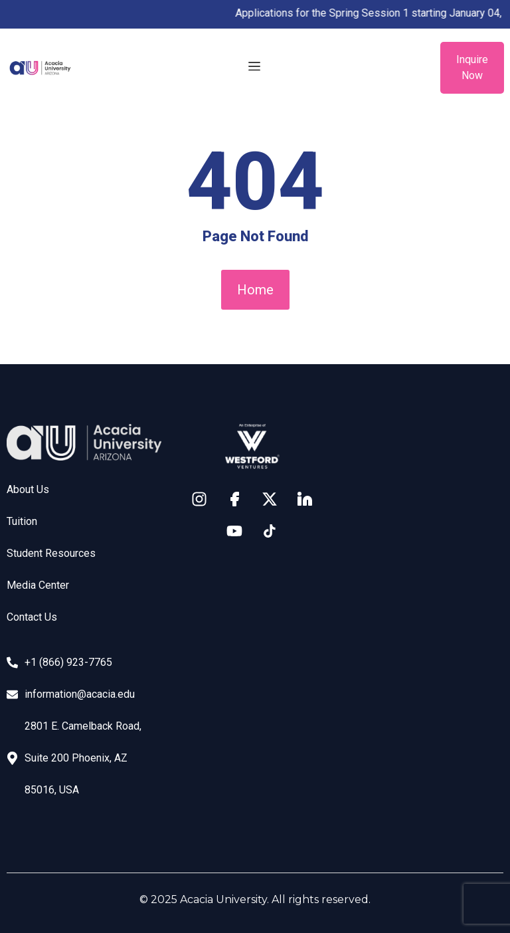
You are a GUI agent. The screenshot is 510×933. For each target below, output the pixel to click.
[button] (255, 67)
